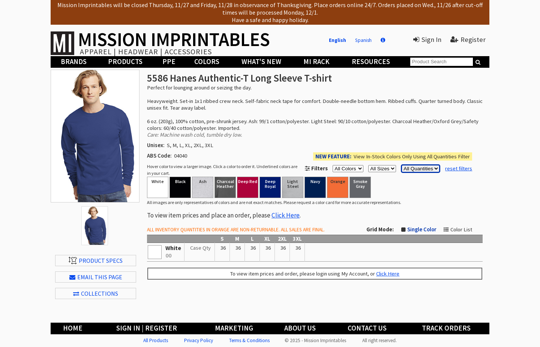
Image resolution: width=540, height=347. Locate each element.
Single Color (421, 229)
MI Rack (316, 61)
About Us (300, 328)
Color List (461, 229)
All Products (155, 340)
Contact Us (367, 328)
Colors (206, 61)
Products (125, 61)
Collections (95, 293)
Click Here (286, 215)
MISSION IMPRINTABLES (174, 39)
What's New (261, 61)
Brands (74, 61)
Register (468, 39)
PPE (169, 61)
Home (72, 328)
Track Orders (446, 328)
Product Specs (96, 260)
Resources (371, 61)
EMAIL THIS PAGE (95, 277)
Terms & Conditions (249, 340)
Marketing (234, 328)
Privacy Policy (198, 340)
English (337, 40)
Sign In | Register (146, 328)
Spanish (363, 40)
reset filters (458, 168)
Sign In (427, 39)
